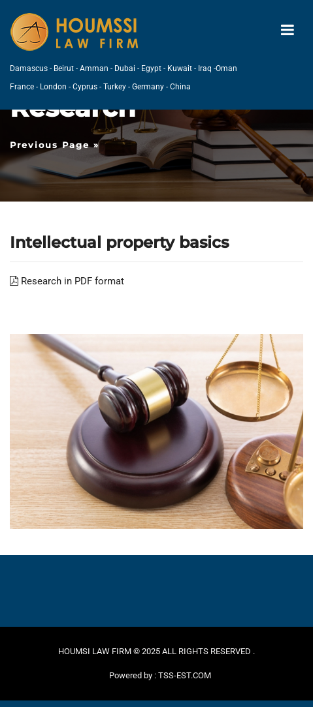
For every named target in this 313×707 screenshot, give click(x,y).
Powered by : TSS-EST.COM (160, 675)
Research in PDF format (67, 281)
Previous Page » (54, 145)
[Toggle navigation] (287, 30)
